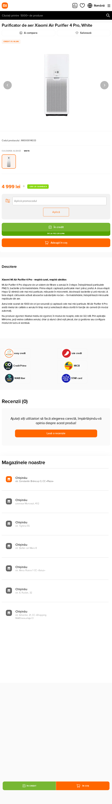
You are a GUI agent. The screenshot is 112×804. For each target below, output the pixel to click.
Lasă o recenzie (56, 433)
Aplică (56, 212)
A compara (28, 33)
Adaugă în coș (56, 243)
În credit (56, 227)
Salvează (83, 33)
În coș (82, 786)
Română (96, 5)
